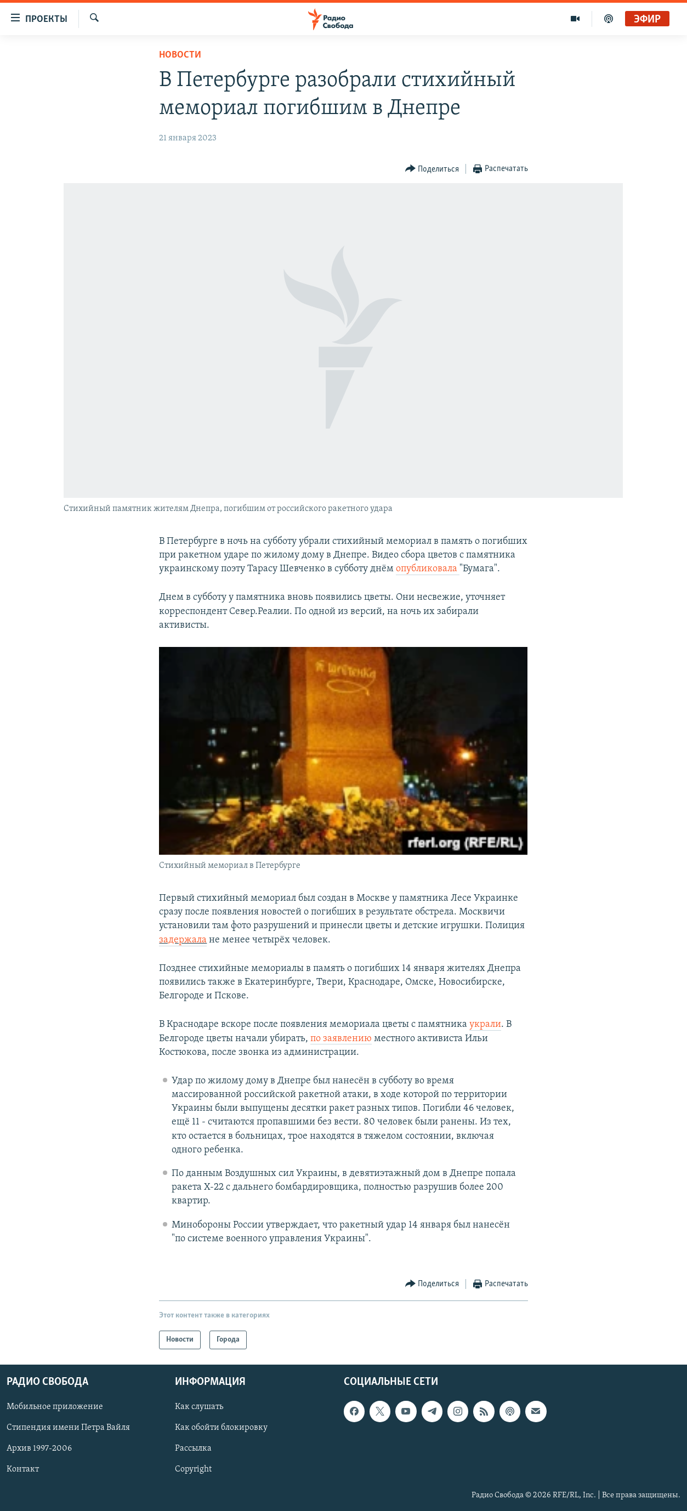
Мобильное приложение (55, 1406)
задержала (183, 940)
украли (485, 1024)
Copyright (193, 1469)
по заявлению (341, 1038)
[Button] (432, 169)
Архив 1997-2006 (39, 1449)
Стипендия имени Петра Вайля (68, 1427)
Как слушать (199, 1406)
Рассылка (193, 1449)
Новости (180, 55)
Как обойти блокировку (221, 1427)
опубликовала (427, 569)
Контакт (23, 1469)
